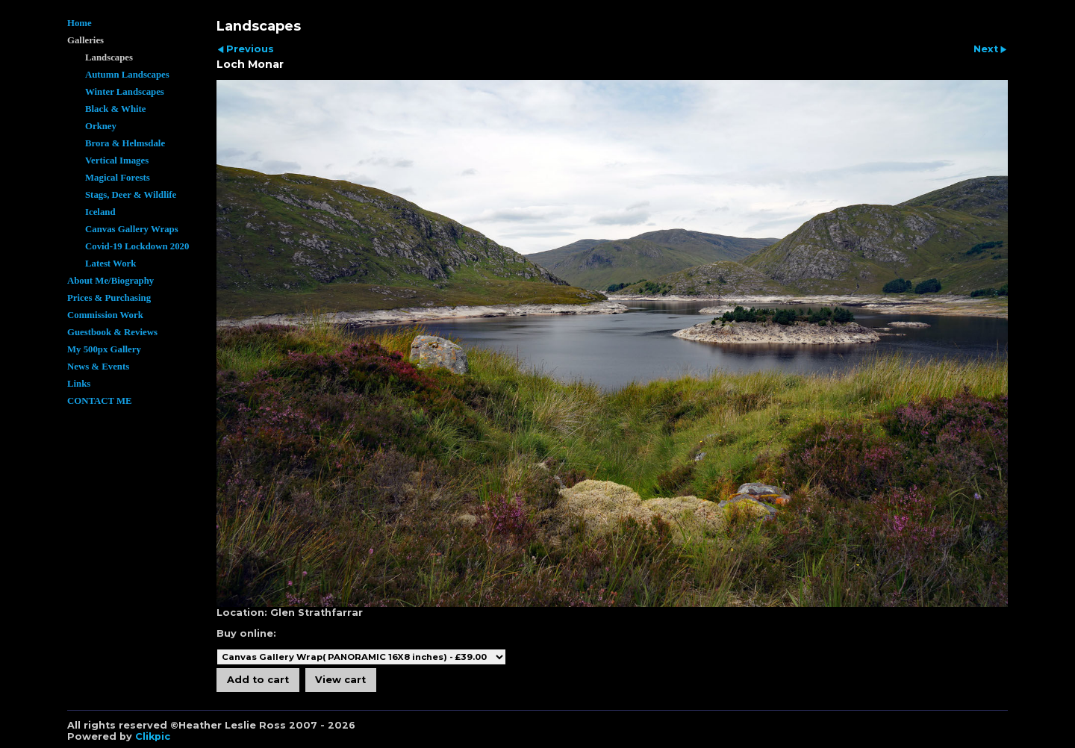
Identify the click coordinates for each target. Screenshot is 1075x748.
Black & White (115, 109)
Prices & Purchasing (109, 298)
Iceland (100, 212)
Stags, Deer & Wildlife (130, 195)
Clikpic (152, 736)
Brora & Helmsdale (125, 143)
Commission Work (105, 315)
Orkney (100, 126)
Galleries (85, 40)
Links (78, 383)
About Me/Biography (110, 280)
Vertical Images (117, 160)
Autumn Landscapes (127, 74)
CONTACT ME (99, 401)
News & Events (98, 366)
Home (79, 23)
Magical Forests (117, 177)
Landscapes (109, 57)
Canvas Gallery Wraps (131, 229)
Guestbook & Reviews (112, 332)
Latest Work (110, 263)
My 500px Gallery (104, 349)
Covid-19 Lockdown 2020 (137, 246)
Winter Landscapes (124, 92)
